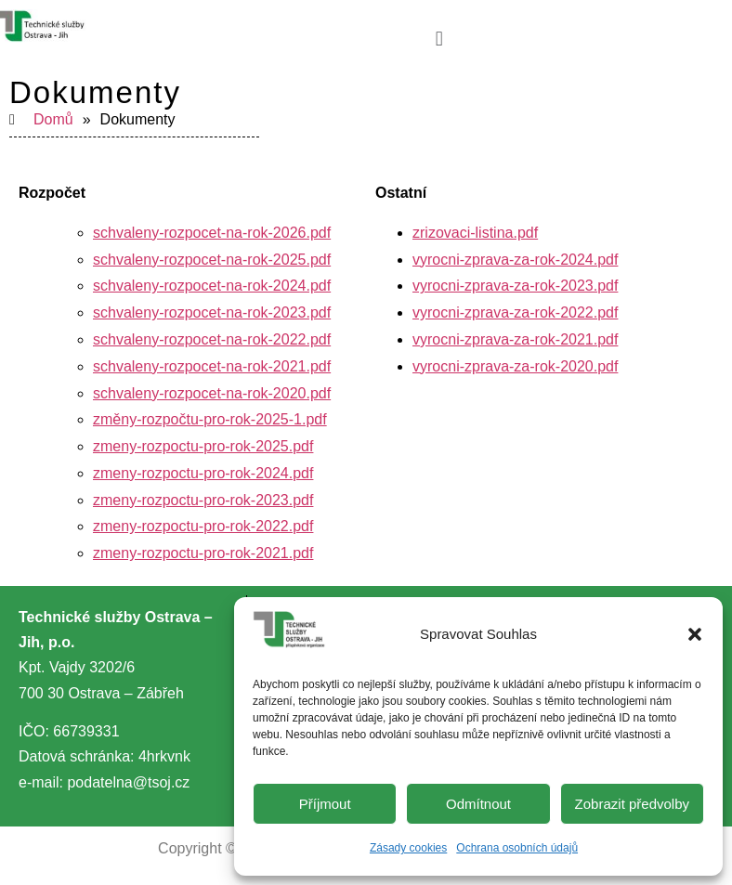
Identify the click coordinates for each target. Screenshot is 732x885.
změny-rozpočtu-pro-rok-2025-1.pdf (210, 419)
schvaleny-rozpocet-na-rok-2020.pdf (212, 393)
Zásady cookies (408, 847)
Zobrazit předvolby (632, 804)
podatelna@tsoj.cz (128, 782)
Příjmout (325, 804)
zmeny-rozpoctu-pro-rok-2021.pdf (203, 553)
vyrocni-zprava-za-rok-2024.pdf (515, 259)
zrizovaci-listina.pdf (475, 233)
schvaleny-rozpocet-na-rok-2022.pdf (212, 339)
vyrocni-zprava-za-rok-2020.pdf (515, 366)
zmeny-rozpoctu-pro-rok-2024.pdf (203, 473)
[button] (695, 634)
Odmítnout (478, 804)
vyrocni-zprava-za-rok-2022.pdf (515, 312)
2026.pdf (302, 233)
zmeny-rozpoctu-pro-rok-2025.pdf (203, 446)
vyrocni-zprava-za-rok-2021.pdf (515, 339)
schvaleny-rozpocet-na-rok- (183, 233)
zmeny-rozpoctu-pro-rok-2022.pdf (203, 526)
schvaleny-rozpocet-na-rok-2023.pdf (212, 312)
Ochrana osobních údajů (517, 847)
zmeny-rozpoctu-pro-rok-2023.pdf (203, 500)
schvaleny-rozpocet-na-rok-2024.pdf (212, 285)
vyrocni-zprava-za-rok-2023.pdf (515, 285)
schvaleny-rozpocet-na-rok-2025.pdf (212, 259)
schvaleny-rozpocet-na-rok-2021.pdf (212, 366)
